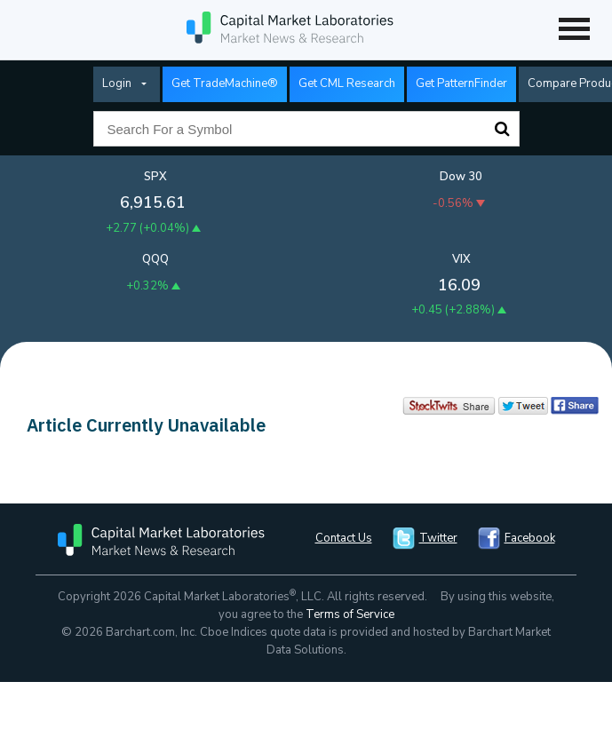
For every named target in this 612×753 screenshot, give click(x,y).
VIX (461, 259)
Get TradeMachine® (224, 83)
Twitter (438, 538)
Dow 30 (461, 177)
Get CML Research (346, 83)
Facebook (530, 538)
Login (116, 83)
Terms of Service (350, 614)
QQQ (155, 259)
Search (502, 129)
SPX (155, 177)
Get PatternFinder (461, 83)
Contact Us (343, 538)
